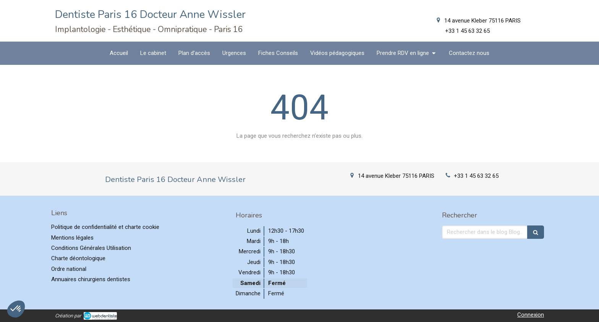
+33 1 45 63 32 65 (476, 175)
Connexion (530, 314)
